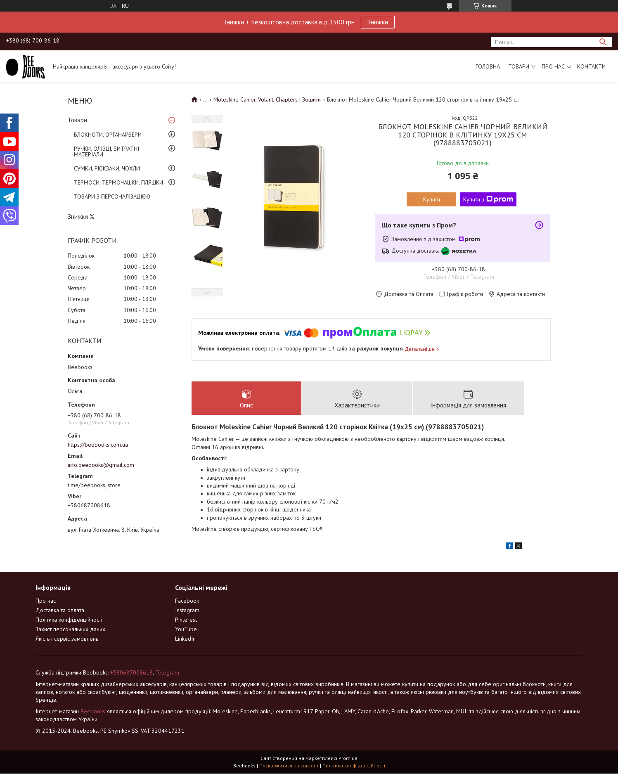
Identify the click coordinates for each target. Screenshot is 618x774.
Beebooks (93, 711)
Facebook (187, 601)
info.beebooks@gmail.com (101, 465)
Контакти (591, 66)
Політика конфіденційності (69, 620)
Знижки (377, 22)
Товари (518, 66)
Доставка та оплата (60, 610)
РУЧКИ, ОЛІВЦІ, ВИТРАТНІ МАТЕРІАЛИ (106, 151)
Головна (488, 66)
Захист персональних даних (70, 629)
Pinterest (186, 620)
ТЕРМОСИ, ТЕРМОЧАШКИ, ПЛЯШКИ (118, 182)
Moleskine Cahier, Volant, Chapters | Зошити (267, 99)
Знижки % (81, 216)
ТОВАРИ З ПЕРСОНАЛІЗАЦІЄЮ (112, 196)
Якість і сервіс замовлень (67, 639)
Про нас (553, 66)
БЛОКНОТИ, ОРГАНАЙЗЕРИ (108, 134)
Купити (431, 199)
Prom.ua (348, 758)
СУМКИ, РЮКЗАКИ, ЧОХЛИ (107, 168)
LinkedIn (185, 639)
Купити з (488, 199)
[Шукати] (602, 42)
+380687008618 (131, 673)
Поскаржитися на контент (289, 766)
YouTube (186, 629)
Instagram (187, 610)
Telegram (167, 673)
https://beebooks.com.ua (98, 444)
